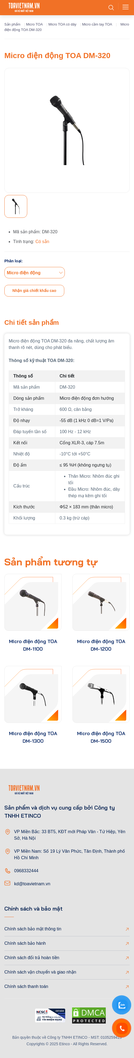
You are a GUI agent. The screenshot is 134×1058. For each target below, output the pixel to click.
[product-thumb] (33, 602)
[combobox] (34, 272)
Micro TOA (34, 24)
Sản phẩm (12, 24)
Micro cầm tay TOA (97, 24)
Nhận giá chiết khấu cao (34, 290)
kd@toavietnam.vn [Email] (32, 883)
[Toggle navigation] (124, 7)
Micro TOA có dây (62, 24)
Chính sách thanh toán (26, 986)
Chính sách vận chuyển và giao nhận (40, 972)
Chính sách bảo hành (25, 943)
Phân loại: (13, 261)
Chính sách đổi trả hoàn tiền (31, 957)
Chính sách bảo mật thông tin (32, 929)
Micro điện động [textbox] (24, 272)
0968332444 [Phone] (26, 870)
